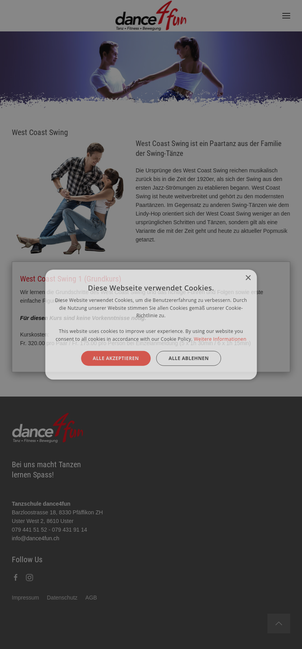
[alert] (151, 324)
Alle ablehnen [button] (189, 358)
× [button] (248, 278)
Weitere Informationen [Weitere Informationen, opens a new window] (220, 339)
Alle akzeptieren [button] (116, 358)
